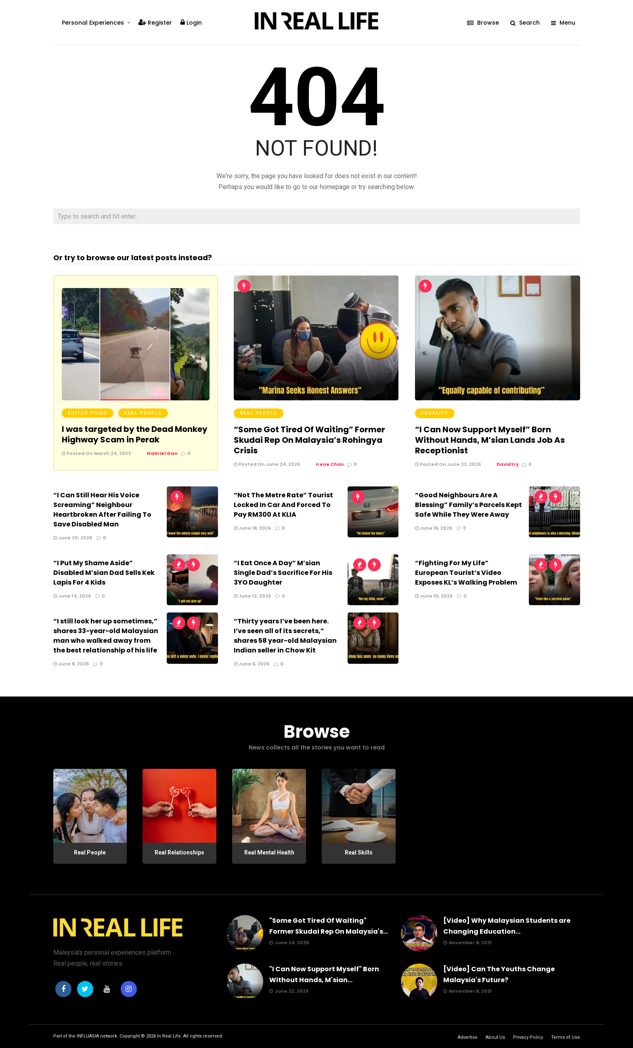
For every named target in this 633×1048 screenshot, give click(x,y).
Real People (143, 413)
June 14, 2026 (72, 596)
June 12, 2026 (252, 596)
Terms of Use (565, 1037)
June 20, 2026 (72, 538)
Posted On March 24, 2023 (96, 453)
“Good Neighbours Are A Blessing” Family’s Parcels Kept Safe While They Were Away (468, 504)
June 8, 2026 (71, 664)
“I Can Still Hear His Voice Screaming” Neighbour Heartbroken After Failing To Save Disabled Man (102, 509)
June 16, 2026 (433, 528)
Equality (435, 413)
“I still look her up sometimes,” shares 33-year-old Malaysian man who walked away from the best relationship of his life (105, 636)
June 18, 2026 (252, 528)
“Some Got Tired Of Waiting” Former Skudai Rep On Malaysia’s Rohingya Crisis (309, 440)
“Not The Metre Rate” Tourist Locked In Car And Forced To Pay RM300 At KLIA (283, 504)
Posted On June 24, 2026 (267, 464)
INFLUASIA (88, 1036)
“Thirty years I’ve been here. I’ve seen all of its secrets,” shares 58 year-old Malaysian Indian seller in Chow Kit (285, 636)
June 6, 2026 (251, 664)
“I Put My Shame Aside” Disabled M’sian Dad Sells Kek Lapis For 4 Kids (104, 572)
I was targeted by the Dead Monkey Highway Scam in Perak (135, 434)
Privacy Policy (528, 1037)
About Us (495, 1037)
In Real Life (169, 1036)
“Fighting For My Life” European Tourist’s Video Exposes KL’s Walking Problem (466, 572)
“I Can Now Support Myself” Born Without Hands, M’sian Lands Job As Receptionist (490, 440)
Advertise (468, 1037)
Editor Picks (87, 413)
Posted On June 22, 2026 (448, 464)
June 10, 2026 (434, 596)
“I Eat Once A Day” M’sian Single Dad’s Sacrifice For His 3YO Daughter (283, 572)
